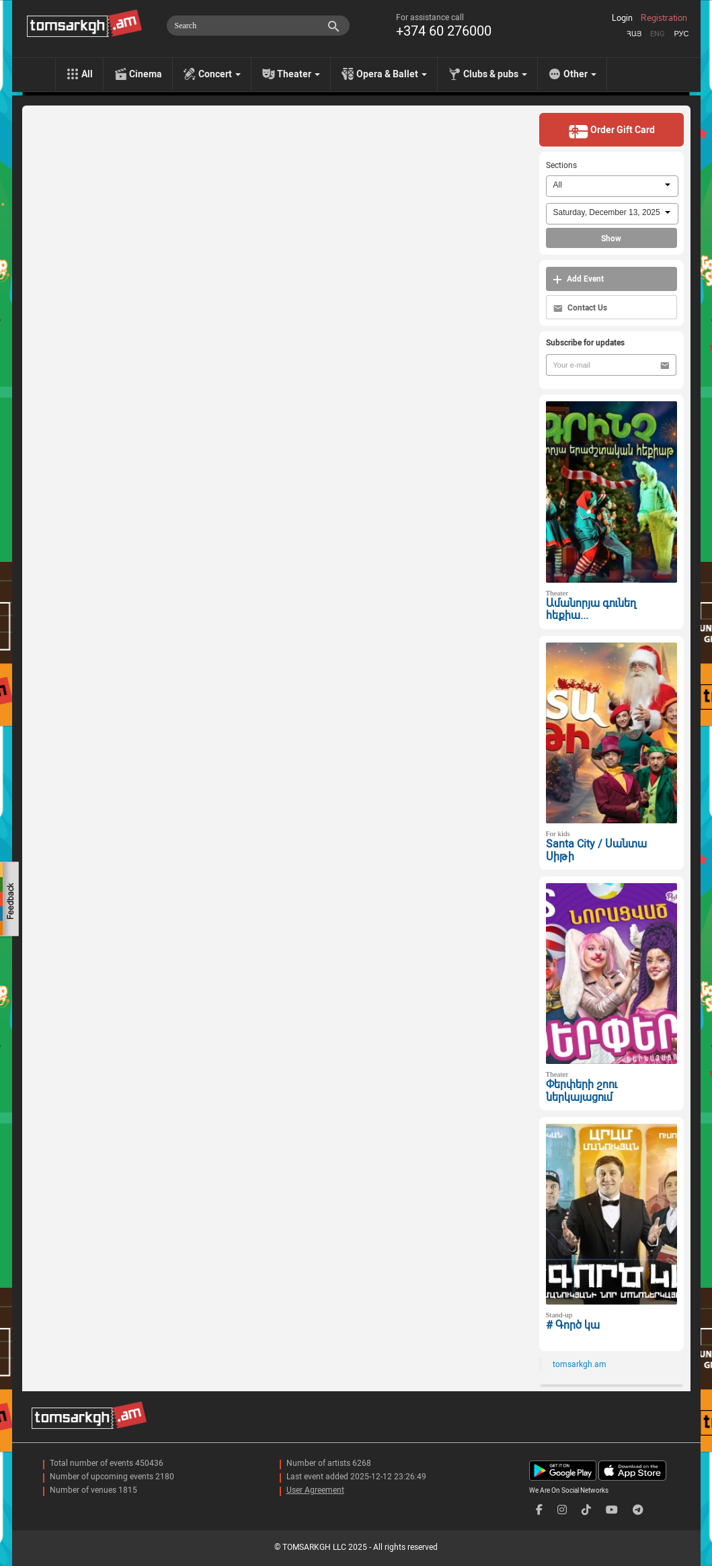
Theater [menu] (298, 74)
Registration (664, 18)
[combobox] (612, 186)
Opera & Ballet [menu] (391, 74)
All (87, 74)
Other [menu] (579, 74)
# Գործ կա (573, 1325)
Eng (657, 34)
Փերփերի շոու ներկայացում (581, 1091)
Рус (681, 34)
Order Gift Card (611, 131)
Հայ (634, 34)
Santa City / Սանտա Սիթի (596, 850)
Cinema (145, 74)
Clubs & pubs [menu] (495, 74)
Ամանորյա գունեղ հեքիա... (591, 609)
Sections (561, 165)
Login (622, 18)
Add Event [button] (578, 279)
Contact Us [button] (580, 308)
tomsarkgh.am (579, 1364)
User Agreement (315, 1490)
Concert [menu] (219, 74)
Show (611, 238)
